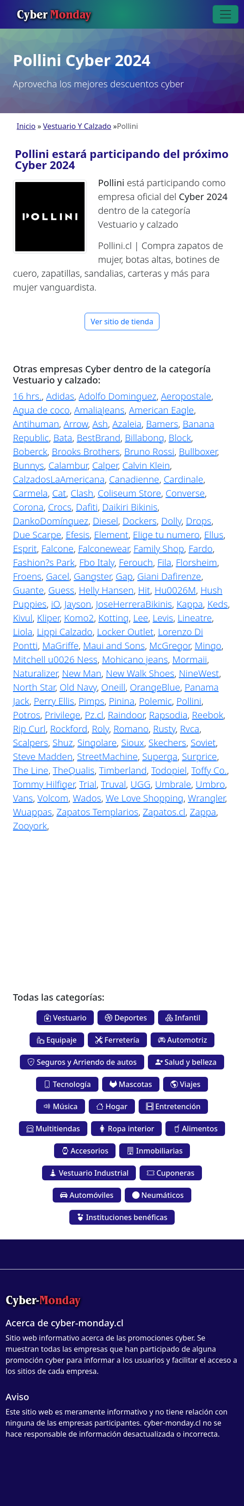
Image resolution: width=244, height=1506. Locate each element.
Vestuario (65, 1018)
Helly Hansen (106, 590)
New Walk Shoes (140, 673)
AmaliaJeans (99, 410)
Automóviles (86, 1195)
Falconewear (103, 548)
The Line (31, 770)
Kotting (113, 618)
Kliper (48, 618)
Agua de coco (41, 410)
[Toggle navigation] (225, 14)
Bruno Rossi (149, 451)
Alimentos (195, 1128)
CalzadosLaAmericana (58, 479)
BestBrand (99, 437)
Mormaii (189, 659)
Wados (87, 798)
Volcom (52, 798)
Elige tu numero (166, 534)
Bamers (162, 424)
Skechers (167, 742)
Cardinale (183, 479)
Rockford (68, 729)
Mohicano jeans (135, 659)
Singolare (96, 742)
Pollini (189, 701)
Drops (198, 521)
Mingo (208, 645)
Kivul (22, 618)
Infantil (183, 1018)
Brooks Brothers (86, 451)
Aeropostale (186, 396)
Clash (82, 493)
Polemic (155, 701)
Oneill (113, 687)
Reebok (207, 715)
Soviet (203, 742)
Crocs (60, 507)
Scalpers (30, 742)
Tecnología (67, 1084)
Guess (61, 590)
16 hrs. (27, 396)
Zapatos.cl (164, 812)
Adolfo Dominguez (117, 396)
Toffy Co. (209, 770)
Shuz (63, 742)
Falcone (57, 548)
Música (60, 1106)
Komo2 (79, 618)
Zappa (203, 812)
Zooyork (30, 826)
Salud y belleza (186, 1062)
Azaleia (126, 424)
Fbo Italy (96, 562)
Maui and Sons (114, 645)
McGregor (169, 645)
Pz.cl (94, 715)
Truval (113, 784)
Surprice (199, 756)
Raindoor (126, 715)
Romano (130, 729)
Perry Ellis (54, 701)
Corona (28, 507)
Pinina (121, 701)
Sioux (132, 742)
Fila (164, 562)
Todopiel (169, 770)
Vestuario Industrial (88, 1173)
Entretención (173, 1106)
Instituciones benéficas (122, 1217)
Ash (100, 424)
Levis (162, 618)
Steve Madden (43, 756)
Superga (159, 756)
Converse (185, 493)
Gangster (92, 576)
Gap (124, 576)
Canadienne (134, 479)
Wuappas (32, 812)
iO (55, 604)
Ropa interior (126, 1128)
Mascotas (131, 1084)
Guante (28, 590)
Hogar (112, 1106)
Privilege (62, 715)
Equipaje (57, 1040)
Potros (26, 715)
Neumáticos (158, 1195)
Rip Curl (29, 729)
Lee (140, 618)
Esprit (25, 548)
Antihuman (36, 424)
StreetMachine (107, 756)
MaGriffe (60, 645)
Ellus (214, 534)
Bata (62, 437)
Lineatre (194, 618)
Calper (105, 465)
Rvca (190, 729)
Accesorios (85, 1151)
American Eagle (161, 410)
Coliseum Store (129, 493)
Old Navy (78, 687)
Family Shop (159, 548)
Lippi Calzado (64, 631)
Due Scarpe (37, 534)
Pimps (91, 701)
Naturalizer (35, 673)
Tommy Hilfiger (44, 784)
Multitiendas (53, 1128)
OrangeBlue (155, 687)
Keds (217, 604)
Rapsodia (168, 715)
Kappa (190, 604)
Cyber (54, 13)
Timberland (122, 770)
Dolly (171, 521)
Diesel (105, 521)
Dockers (139, 521)
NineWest (199, 673)
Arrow (75, 424)
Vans (23, 798)
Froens (27, 576)
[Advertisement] (122, 905)
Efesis (78, 534)
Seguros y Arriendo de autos (81, 1062)
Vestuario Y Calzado (77, 126)
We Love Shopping (144, 798)
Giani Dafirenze (169, 576)
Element (111, 534)
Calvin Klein (146, 465)
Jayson (77, 604)
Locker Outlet (125, 631)
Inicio (26, 126)
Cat (59, 493)
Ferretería (117, 1040)
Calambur (68, 465)
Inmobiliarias (155, 1151)
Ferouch (136, 562)
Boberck (30, 451)
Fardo (201, 548)
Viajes (186, 1084)
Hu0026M (174, 590)
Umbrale (173, 784)
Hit (144, 590)
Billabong (144, 437)
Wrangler (206, 798)
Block (180, 437)
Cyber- (43, 1300)
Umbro (210, 784)
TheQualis (73, 770)
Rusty (164, 729)
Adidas (60, 396)
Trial (87, 784)
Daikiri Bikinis (130, 507)
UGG (140, 784)
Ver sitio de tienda (122, 321)
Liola (22, 631)
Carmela (30, 493)
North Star (34, 687)
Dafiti (87, 507)
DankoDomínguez (50, 521)
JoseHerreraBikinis (134, 604)
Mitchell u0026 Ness (55, 659)
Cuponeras (171, 1173)
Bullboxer (198, 451)
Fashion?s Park (44, 562)
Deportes (126, 1018)
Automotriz (182, 1040)
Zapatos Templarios (97, 812)
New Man (81, 673)
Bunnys (28, 465)
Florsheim (196, 562)
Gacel (57, 576)
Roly (100, 729)
